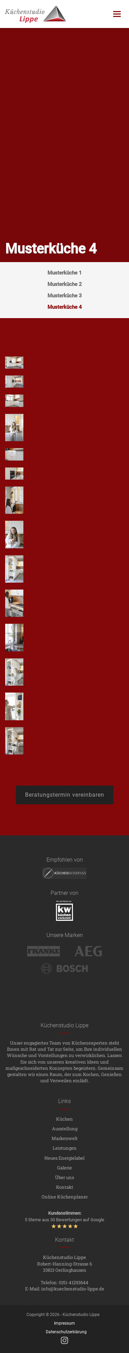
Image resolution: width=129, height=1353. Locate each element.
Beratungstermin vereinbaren (64, 794)
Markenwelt (65, 1138)
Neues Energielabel (64, 1158)
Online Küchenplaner (65, 1197)
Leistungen (65, 1148)
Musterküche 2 (64, 284)
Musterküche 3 (64, 296)
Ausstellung (64, 1128)
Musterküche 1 (64, 273)
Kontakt (64, 1187)
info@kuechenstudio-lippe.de (72, 1289)
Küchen (64, 1119)
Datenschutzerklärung (66, 1331)
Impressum (64, 1323)
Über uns (64, 1177)
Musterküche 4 (64, 307)
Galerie (64, 1168)
